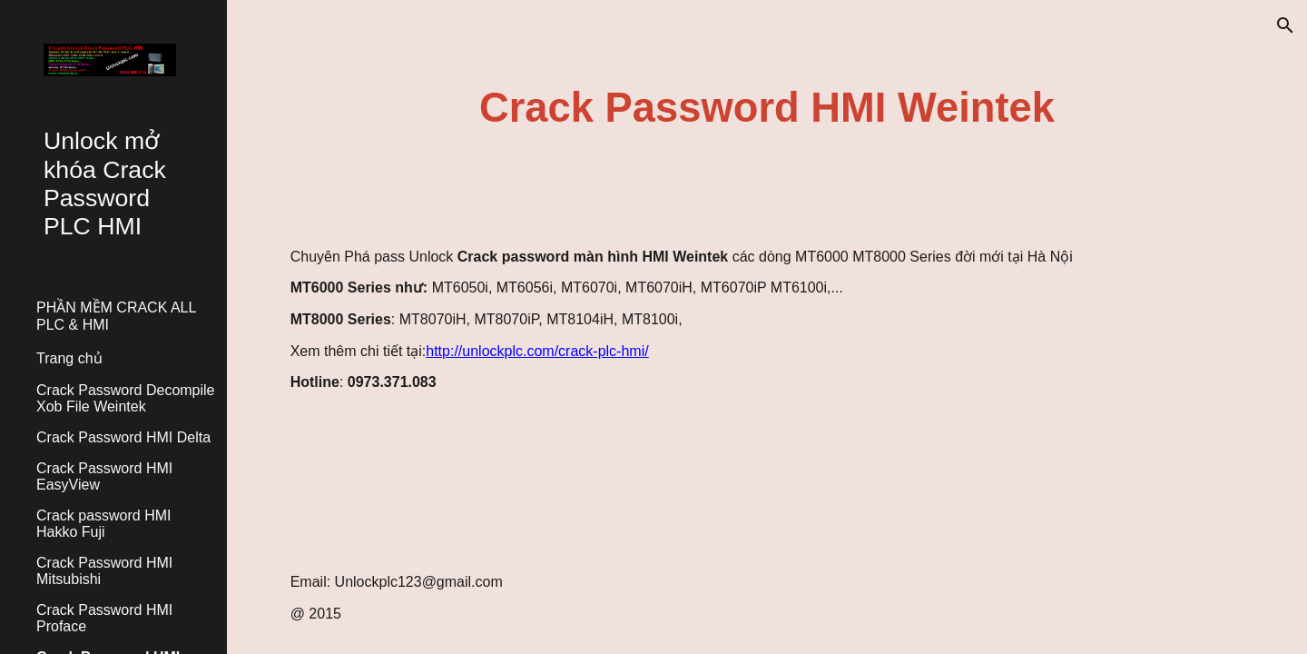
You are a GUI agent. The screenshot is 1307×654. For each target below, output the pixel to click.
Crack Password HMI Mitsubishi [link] (104, 571)
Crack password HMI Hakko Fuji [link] (103, 524)
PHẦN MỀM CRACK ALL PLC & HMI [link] (116, 316)
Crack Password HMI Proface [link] (104, 618)
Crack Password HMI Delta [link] (123, 437)
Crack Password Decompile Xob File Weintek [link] (125, 398)
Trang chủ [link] (69, 358)
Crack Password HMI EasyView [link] (104, 476)
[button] (1285, 25)
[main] (767, 108)
